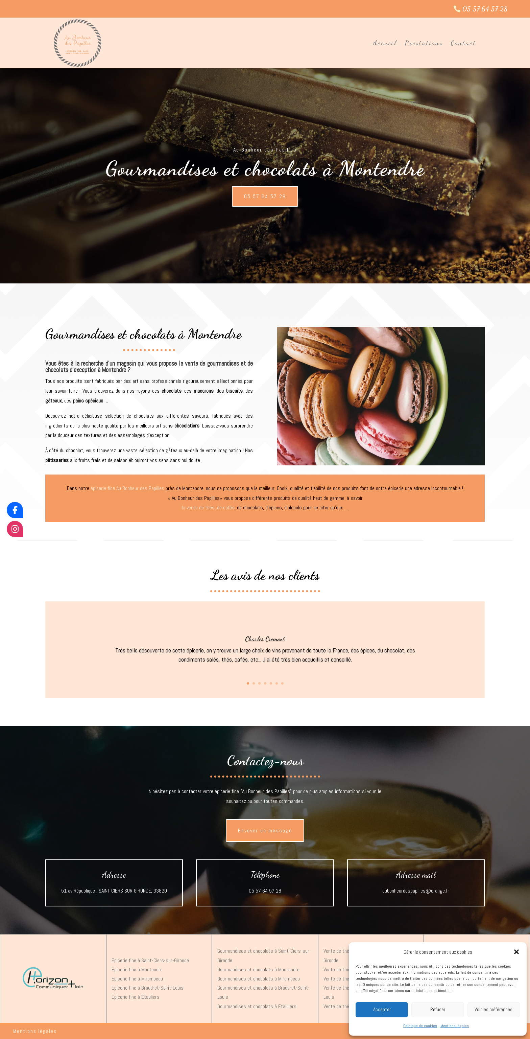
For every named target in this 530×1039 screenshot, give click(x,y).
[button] (516, 951)
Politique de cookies (420, 1026)
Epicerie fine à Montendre (137, 969)
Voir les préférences (493, 1009)
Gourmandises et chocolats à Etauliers (256, 1006)
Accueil (385, 43)
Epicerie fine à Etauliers (136, 996)
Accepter (382, 1009)
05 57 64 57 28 (484, 9)
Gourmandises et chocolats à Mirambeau (258, 978)
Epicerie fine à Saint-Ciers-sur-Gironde (150, 960)
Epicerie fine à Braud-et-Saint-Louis (148, 987)
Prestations (424, 43)
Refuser (437, 1009)
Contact (463, 43)
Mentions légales (454, 1026)
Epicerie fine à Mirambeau (137, 978)
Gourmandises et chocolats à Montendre (258, 969)
